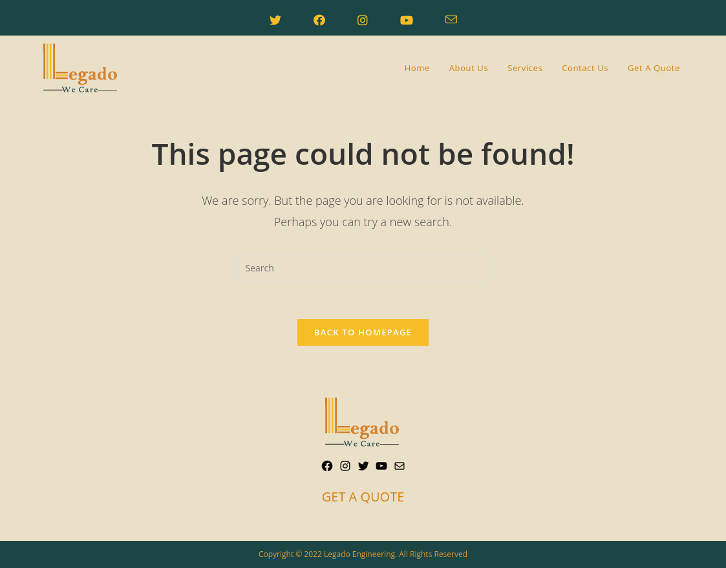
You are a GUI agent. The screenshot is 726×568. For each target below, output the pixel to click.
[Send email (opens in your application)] (451, 20)
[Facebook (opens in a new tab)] (319, 20)
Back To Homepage (363, 332)
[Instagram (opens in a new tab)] (362, 20)
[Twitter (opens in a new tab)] (275, 20)
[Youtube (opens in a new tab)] (406, 20)
